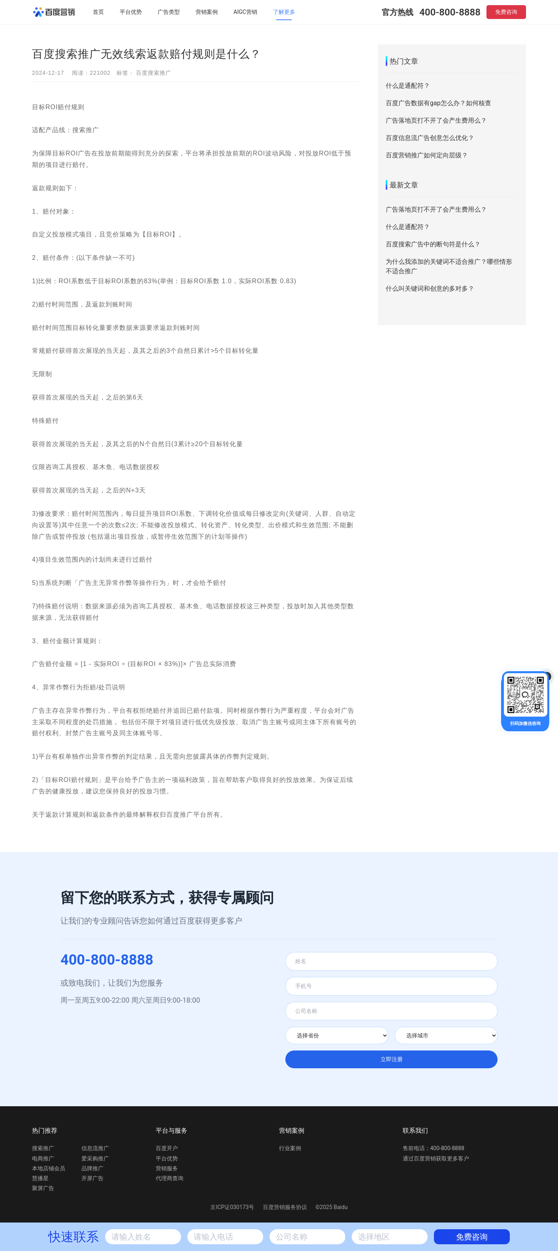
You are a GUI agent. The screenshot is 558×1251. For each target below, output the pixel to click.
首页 (98, 12)
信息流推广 (95, 1148)
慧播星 (40, 1178)
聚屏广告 (43, 1188)
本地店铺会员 (48, 1168)
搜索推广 (43, 1148)
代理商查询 (169, 1178)
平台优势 (131, 12)
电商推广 (43, 1158)
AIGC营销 (245, 12)
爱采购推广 (95, 1158)
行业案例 (290, 1148)
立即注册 (392, 1059)
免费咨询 (506, 12)
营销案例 (207, 12)
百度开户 (167, 1148)
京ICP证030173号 (232, 1207)
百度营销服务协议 (285, 1207)
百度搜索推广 (154, 73)
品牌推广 (92, 1168)
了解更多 (284, 12)
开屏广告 (92, 1178)
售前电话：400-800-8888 (433, 1148)
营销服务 (167, 1168)
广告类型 (169, 12)
